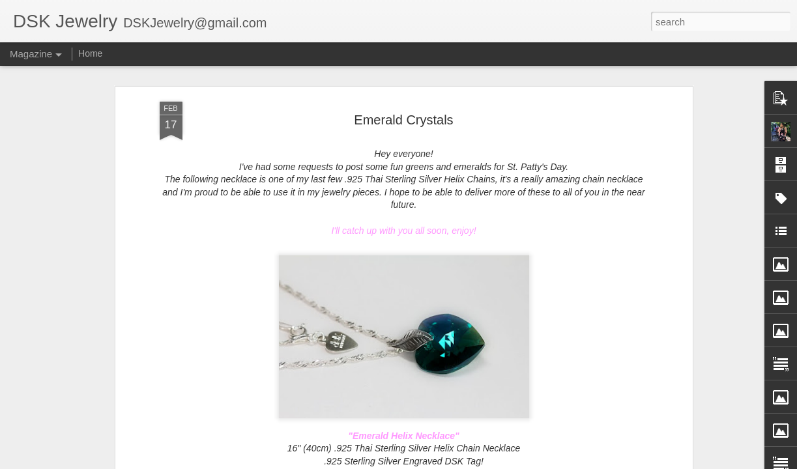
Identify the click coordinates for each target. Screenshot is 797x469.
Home (90, 53)
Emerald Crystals (403, 113)
